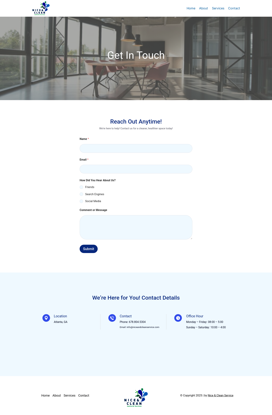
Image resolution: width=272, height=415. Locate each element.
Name (84, 139)
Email (84, 159)
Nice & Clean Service (220, 395)
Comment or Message (93, 210)
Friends (89, 187)
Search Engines (94, 194)
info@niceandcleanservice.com (143, 327)
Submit (88, 249)
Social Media (93, 201)
